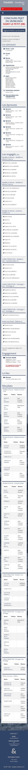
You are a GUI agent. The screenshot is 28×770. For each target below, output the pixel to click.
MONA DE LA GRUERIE (6, 421)
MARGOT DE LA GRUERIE (6, 429)
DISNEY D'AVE (8, 701)
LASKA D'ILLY (7, 457)
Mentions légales (14, 761)
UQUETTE (7, 528)
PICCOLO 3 (7, 706)
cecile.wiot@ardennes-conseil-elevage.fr (13, 72)
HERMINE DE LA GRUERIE (6, 523)
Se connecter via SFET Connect (11, 9)
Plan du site (14, 759)
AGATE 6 (6, 550)
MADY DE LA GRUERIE (6, 414)
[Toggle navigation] (3, 13)
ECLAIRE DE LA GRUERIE (6, 537)
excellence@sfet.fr (14, 738)
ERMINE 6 (6, 501)
